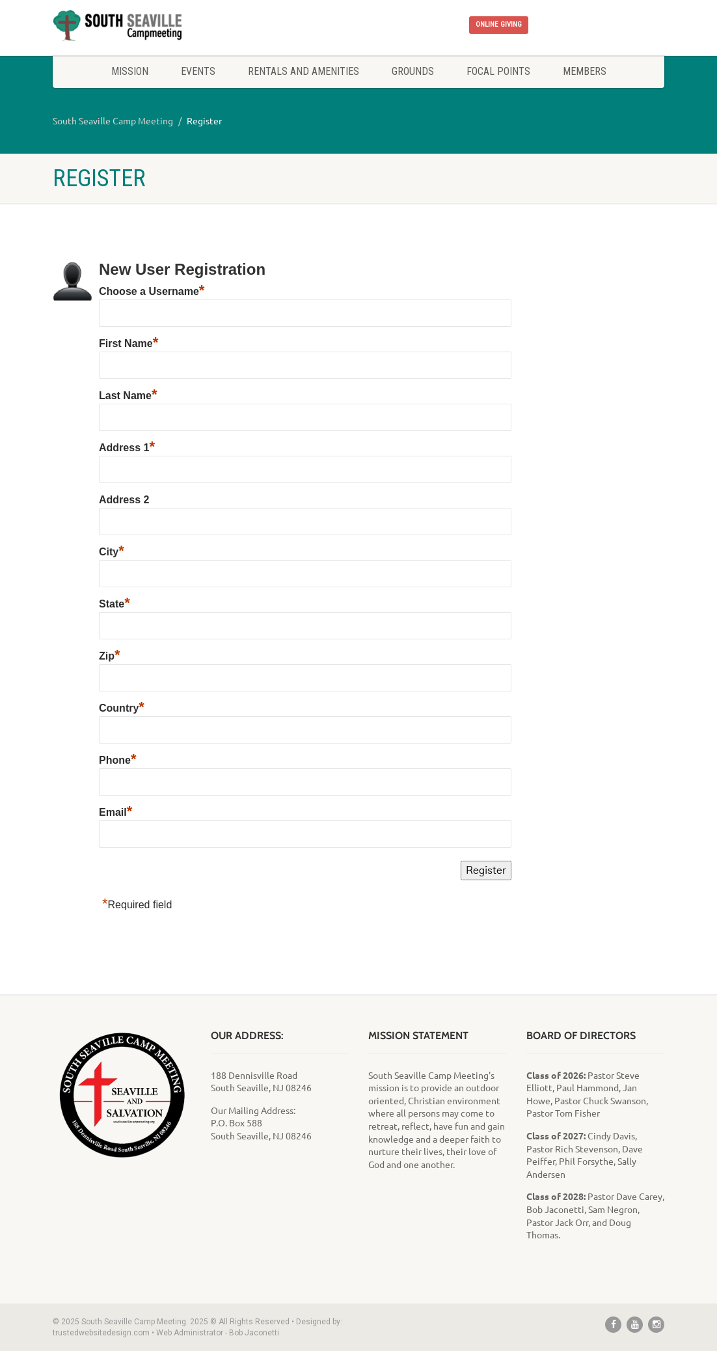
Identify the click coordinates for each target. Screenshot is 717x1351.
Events (198, 71)
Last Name (128, 395)
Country (121, 708)
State (114, 603)
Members (584, 71)
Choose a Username (151, 291)
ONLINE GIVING (499, 24)
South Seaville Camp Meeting (113, 120)
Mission (129, 71)
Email (115, 812)
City (111, 551)
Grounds (413, 71)
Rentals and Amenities (303, 71)
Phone (117, 760)
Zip (109, 656)
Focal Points (498, 71)
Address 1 (127, 447)
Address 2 (124, 499)
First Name (128, 343)
